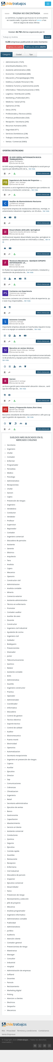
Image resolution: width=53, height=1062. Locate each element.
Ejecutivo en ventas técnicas (21, 348)
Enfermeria (11, 867)
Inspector (11, 879)
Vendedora (11, 508)
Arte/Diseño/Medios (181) (16, 66)
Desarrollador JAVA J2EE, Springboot (24, 230)
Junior (9, 656)
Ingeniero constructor (16, 688)
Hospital (10, 966)
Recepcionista (13, 485)
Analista (10, 564)
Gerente (10, 548)
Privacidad (11, 1030)
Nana (9, 891)
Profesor (10, 520)
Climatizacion (12, 791)
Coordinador (12, 703)
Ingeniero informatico (16, 914)
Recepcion (11, 863)
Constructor (12, 624)
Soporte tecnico (13, 723)
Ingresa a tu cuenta (14, 47)
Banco (9, 811)
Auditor (10, 731)
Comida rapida (13, 851)
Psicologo (11, 477)
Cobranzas (11, 787)
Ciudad (19, 54)
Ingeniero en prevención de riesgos (22, 759)
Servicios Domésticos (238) (16, 133)
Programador (12, 465)
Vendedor (11, 516)
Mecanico (11, 572)
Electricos (11, 1002)
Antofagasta (18, 161)
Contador (11, 457)
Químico (10, 664)
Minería (10, 592)
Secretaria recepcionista (17, 755)
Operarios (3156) (12, 105)
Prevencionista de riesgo (17, 946)
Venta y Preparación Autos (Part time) (25, 407)
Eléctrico (10, 552)
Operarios (11, 747)
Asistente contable (15, 672)
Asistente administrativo (17, 600)
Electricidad (12, 743)
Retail (9, 799)
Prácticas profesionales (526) (17, 117)
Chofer (10, 453)
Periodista (11, 469)
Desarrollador (13, 887)
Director (10, 775)
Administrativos (13, 926)
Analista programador (16, 911)
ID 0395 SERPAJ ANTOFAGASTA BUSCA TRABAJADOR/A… (25, 158)
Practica (10, 692)
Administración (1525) (14, 62)
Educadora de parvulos (16, 540)
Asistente (11, 544)
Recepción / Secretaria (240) (17, 121)
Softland (10, 974)
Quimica (10, 839)
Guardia (10, 684)
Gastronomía (12, 815)
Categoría (6, 54)
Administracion (13, 584)
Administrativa (13, 680)
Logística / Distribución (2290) (18, 94)
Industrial (11, 962)
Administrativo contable (17, 918)
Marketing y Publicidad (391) (17, 98)
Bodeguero (11, 644)
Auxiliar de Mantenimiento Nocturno (25, 201)
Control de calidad (14, 727)
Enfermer (11, 461)
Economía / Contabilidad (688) (18, 74)
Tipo (31, 54)
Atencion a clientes (15, 998)
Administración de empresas (19, 970)
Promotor (11, 608)
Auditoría (11, 934)
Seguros (10, 843)
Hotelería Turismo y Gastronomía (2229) (22, 86)
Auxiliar (10, 767)
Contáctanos (43, 1030)
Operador (11, 696)
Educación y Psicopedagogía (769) (19, 78)
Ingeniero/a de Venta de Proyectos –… (25, 180)
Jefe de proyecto (14, 903)
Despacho (11, 1006)
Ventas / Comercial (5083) (16, 141)
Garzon (10, 492)
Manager (11, 954)
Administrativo (13, 481)
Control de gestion (15, 715)
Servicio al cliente (14, 827)
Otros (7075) (10, 109)
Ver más (32, 169)
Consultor (11, 958)
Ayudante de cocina (15, 632)
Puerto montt (13, 739)
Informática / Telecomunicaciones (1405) (22, 90)
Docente (10, 620)
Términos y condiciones (27, 1030)
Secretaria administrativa (17, 803)
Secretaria (11, 445)
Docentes (11, 978)
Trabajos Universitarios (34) (17, 137)
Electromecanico (14, 735)
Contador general (14, 942)
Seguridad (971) (12, 129)
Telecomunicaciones (15, 660)
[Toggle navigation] (48, 4)
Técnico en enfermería (16, 604)
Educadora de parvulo (16, 875)
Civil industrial (13, 871)
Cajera (9, 496)
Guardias (11, 855)
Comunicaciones (14, 783)
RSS (3, 1030)
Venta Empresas (8, 1034)
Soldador (11, 640)
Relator (10, 668)
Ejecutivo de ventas (15, 807)
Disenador (11, 652)
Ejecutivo (11, 771)
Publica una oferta (35, 47)
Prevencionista (13, 648)
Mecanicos (11, 1010)
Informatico (12, 707)
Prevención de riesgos (16, 500)
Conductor (11, 512)
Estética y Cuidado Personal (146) (19, 82)
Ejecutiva (11, 847)
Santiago (23, 182)
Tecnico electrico (14, 719)
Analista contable (14, 588)
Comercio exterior (14, 596)
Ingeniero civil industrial (17, 628)
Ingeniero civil (13, 636)
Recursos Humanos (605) (16, 125)
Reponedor (11, 528)
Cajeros (10, 763)
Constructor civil (14, 580)
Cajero (9, 568)
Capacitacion (12, 819)
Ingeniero (11, 449)
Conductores (12, 835)
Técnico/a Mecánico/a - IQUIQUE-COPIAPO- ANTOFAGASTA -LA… (27, 262)
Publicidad (11, 922)
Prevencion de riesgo (16, 895)
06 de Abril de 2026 (16, 163)
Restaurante (12, 859)
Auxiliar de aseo (14, 616)
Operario (11, 576)
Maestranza (12, 950)
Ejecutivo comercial (15, 883)
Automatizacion (13, 751)
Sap (8, 779)
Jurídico (10, 930)
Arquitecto (11, 556)
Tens (9, 560)
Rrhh (9, 676)
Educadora (11, 711)
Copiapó (17, 265)
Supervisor (11, 524)
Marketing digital (14, 990)
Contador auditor (14, 612)
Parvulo (10, 982)
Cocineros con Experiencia (20, 291)
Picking (10, 994)
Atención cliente (14, 938)
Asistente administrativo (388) (18, 70)
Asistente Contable (17, 319)
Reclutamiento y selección (18, 899)
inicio (39, 20)
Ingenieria (11, 795)
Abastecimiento (13, 823)
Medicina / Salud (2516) (15, 101)
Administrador (13, 700)
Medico (10, 473)
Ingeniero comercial (15, 536)
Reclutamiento (13, 986)
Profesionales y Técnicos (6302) (18, 113)
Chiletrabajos (22, 1039)
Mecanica (11, 907)
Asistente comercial (15, 831)
